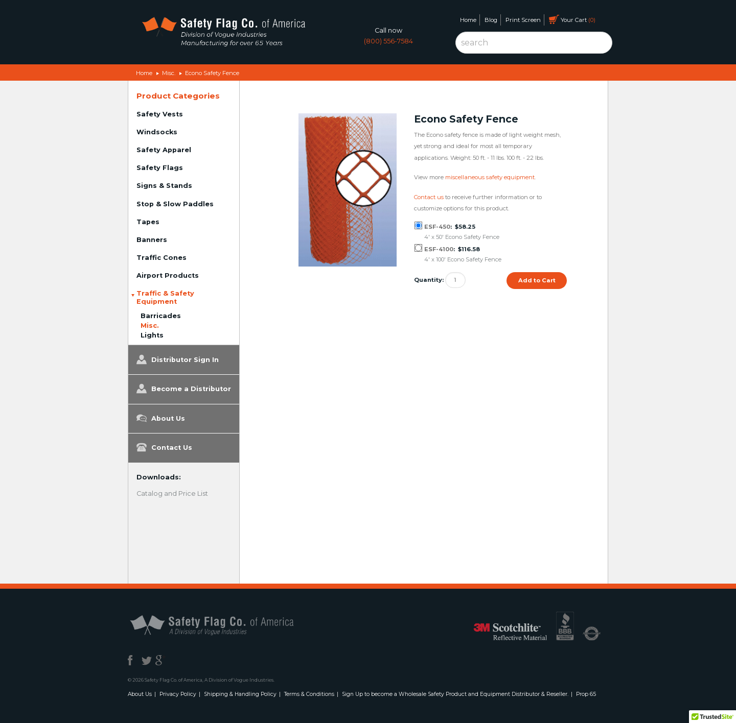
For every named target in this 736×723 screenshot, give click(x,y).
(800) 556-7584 (388, 41)
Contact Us (164, 447)
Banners (151, 240)
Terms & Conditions (309, 694)
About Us (160, 418)
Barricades (161, 316)
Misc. (168, 73)
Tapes (147, 222)
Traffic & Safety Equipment (165, 297)
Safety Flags (159, 168)
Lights (152, 335)
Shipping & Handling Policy (240, 694)
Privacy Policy (177, 694)
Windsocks (156, 132)
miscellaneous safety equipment (490, 177)
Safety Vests (159, 114)
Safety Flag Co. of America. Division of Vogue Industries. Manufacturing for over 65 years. (223, 33)
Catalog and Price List (172, 493)
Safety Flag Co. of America (223, 624)
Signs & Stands (164, 185)
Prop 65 (586, 694)
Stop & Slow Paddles (175, 204)
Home (468, 19)
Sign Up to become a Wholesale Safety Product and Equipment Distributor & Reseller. (455, 694)
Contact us (429, 197)
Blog (491, 19)
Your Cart (572, 19)
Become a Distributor (183, 388)
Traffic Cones (161, 257)
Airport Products (167, 275)
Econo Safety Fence (212, 73)
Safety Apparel (163, 150)
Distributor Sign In (177, 359)
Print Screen (523, 19)
